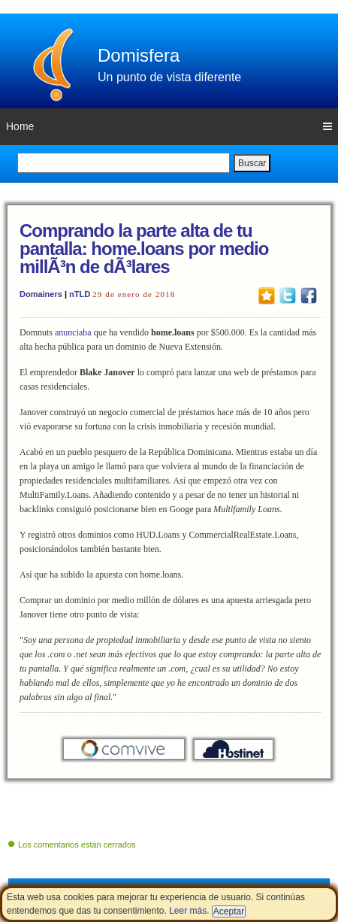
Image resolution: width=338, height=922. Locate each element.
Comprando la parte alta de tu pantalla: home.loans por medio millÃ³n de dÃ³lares (144, 248)
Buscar (252, 163)
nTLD (79, 294)
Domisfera (139, 55)
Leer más (188, 910)
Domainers (41, 294)
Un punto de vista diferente (169, 77)
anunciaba (73, 332)
